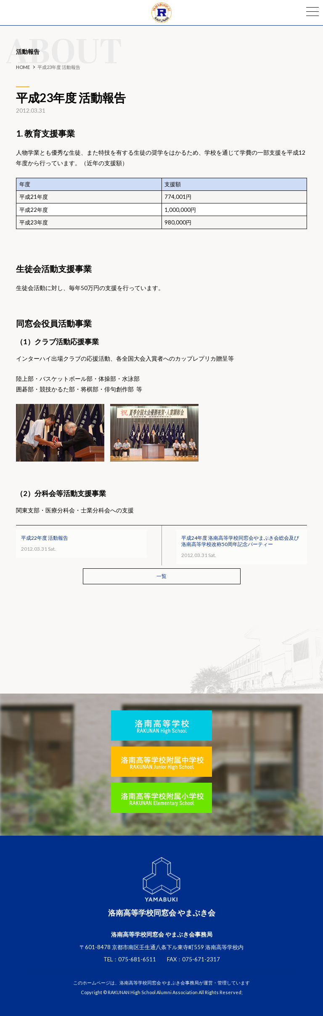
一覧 (161, 576)
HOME (23, 67)
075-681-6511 (137, 959)
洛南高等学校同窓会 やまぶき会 (161, 13)
